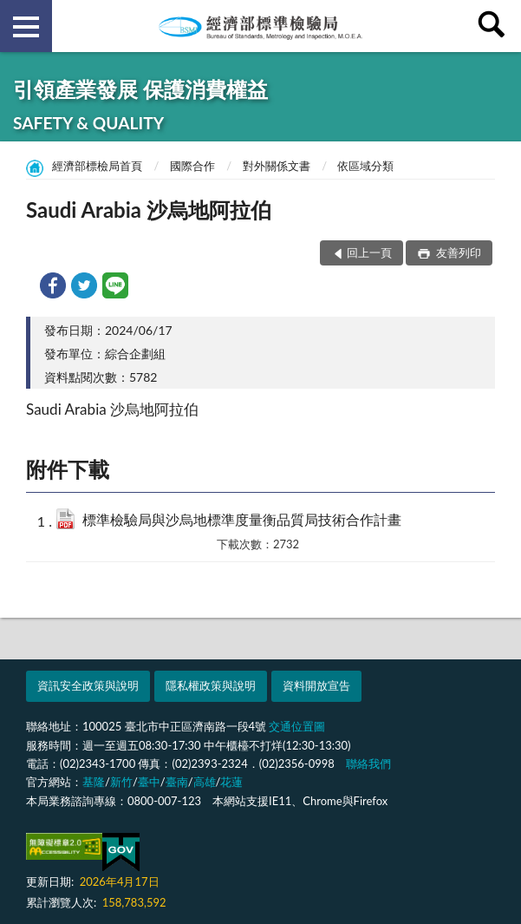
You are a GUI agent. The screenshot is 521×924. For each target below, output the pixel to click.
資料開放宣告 (316, 685)
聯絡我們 (368, 763)
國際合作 (192, 166)
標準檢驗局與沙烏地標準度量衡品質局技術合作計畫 (241, 519)
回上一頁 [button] (369, 252)
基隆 (93, 782)
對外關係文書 (276, 166)
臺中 (149, 782)
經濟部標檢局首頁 (97, 166)
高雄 (204, 782)
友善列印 (457, 252)
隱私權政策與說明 (211, 685)
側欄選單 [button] (26, 26)
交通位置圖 (297, 726)
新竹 (121, 782)
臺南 (177, 782)
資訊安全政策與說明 (88, 685)
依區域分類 (365, 166)
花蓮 (231, 782)
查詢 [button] (495, 26)
